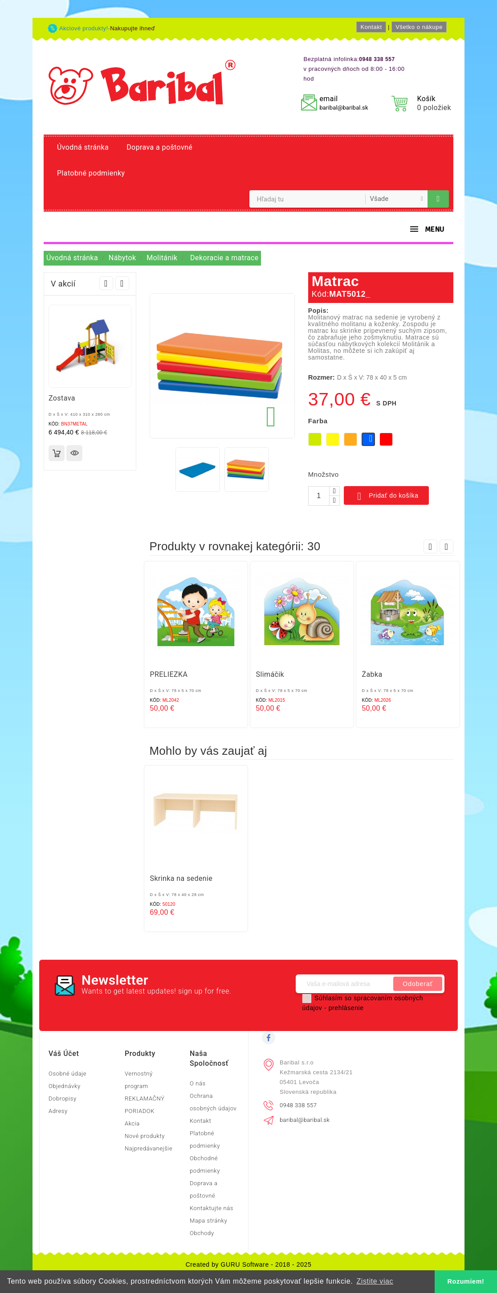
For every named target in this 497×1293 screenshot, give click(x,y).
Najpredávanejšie (148, 1148)
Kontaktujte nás (211, 1208)
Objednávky (65, 1086)
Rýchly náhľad (74, 453)
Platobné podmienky (91, 173)
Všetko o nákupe (419, 27)
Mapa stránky (208, 1220)
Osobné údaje (67, 1073)
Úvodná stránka (83, 147)
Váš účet (64, 1053)
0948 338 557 (298, 1105)
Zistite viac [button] (374, 1281)
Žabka (372, 674)
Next (122, 283)
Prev (106, 283)
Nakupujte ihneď (132, 28)
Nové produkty (145, 1136)
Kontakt (371, 27)
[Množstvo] (319, 496)
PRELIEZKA (169, 674)
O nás (198, 1083)
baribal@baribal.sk (343, 107)
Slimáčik (270, 674)
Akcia (132, 1123)
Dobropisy (63, 1098)
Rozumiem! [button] (466, 1281)
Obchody (202, 1233)
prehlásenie (346, 1007)
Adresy (58, 1111)
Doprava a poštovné (159, 147)
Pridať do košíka (386, 496)
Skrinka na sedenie (181, 878)
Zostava (62, 398)
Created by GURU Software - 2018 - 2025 (249, 1264)
